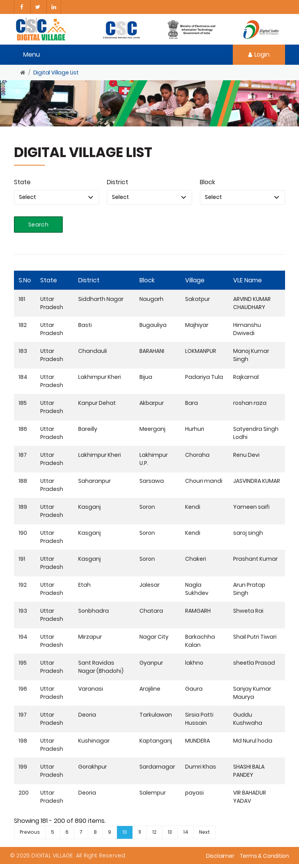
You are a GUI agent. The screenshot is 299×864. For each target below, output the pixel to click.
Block (207, 182)
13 (170, 832)
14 (185, 832)
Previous (30, 832)
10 (124, 832)
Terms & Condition (264, 856)
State (22, 182)
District (117, 182)
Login (259, 54)
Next (204, 832)
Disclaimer (220, 856)
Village (194, 280)
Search (38, 224)
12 (154, 832)
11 (139, 832)
